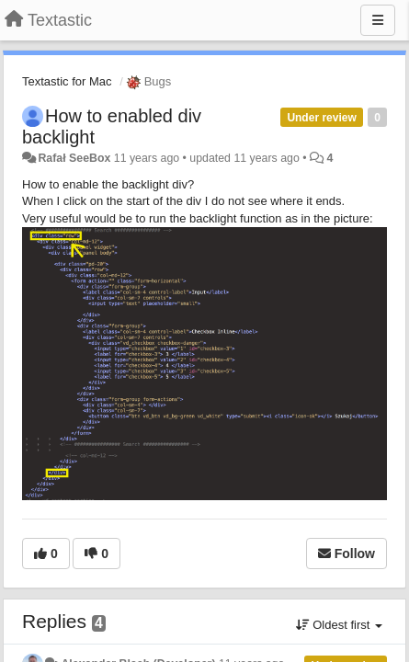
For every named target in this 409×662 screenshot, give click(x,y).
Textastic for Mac (67, 81)
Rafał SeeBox (74, 158)
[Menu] (377, 20)
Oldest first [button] (339, 625)
